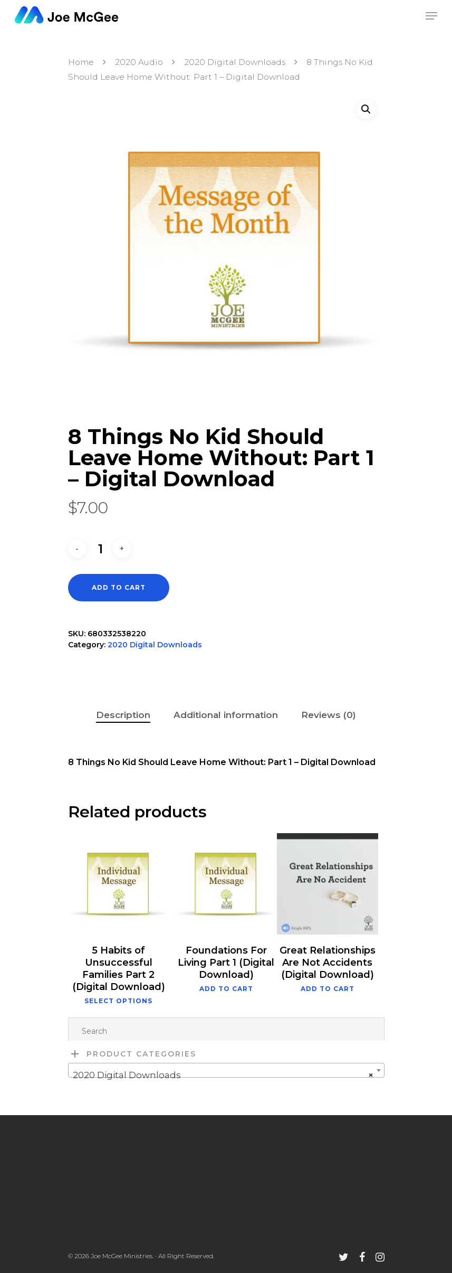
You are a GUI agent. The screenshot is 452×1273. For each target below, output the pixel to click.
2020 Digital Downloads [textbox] (223, 1075)
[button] (366, 109)
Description (123, 715)
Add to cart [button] (226, 989)
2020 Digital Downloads (234, 62)
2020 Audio (139, 62)
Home (81, 62)
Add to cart (119, 587)
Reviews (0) (328, 715)
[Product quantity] (101, 549)
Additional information (226, 715)
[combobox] (226, 1070)
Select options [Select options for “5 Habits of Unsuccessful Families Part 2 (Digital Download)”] (118, 1001)
